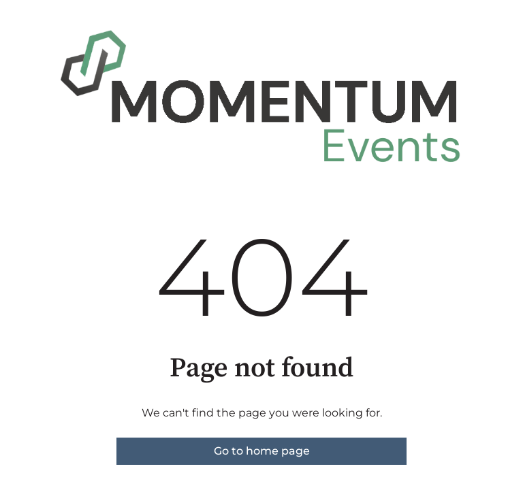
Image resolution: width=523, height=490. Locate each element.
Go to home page (262, 450)
